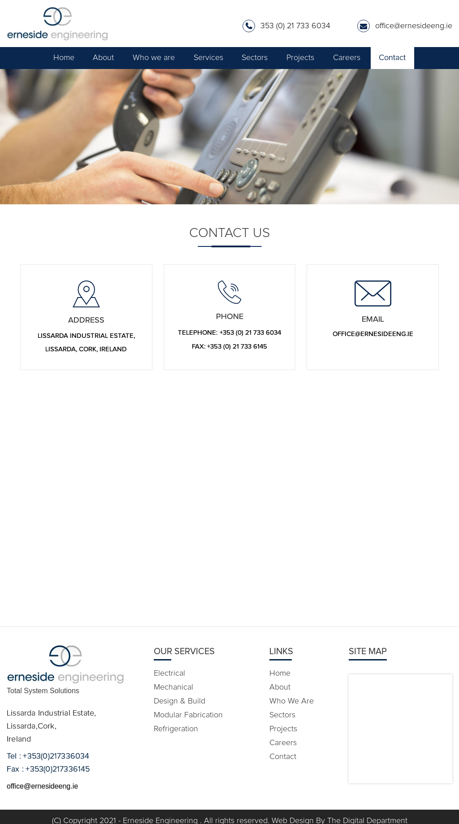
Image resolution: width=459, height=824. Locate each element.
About (103, 58)
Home (63, 58)
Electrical (169, 673)
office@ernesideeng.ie (413, 26)
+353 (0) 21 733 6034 (250, 332)
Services (208, 58)
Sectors (255, 58)
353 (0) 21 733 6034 (295, 26)
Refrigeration (176, 729)
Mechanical (173, 687)
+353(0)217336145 (58, 769)
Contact (392, 58)
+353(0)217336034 (56, 756)
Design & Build (179, 701)
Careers (346, 58)
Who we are (154, 58)
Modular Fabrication (188, 715)
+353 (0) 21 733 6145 (237, 346)
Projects (300, 58)
